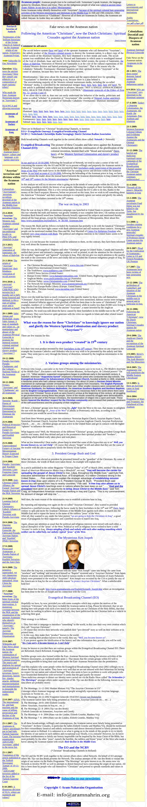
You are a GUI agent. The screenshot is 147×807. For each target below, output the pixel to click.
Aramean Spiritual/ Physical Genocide (135, 51)
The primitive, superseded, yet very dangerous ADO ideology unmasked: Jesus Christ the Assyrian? (10, 576)
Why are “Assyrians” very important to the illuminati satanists (135, 93)
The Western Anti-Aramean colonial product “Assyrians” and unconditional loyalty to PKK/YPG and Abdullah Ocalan (10, 229)
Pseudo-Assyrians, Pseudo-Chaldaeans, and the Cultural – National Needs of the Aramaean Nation (11, 369)
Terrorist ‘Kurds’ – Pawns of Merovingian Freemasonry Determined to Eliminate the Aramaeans (11, 408)
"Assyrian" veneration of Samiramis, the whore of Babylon (10, 251)
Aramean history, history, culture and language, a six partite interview (12, 156)
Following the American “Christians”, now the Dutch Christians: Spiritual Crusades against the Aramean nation (135, 320)
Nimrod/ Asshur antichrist (106, 98)
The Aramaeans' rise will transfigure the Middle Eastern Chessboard (135, 372)
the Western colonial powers (58, 53)
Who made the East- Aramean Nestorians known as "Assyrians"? (10, 96)
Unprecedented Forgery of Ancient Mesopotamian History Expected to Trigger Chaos (11, 450)
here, (44, 122)
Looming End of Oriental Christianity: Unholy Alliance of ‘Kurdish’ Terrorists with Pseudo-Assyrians (11, 509)
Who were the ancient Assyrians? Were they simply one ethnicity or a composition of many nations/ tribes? (10, 77)
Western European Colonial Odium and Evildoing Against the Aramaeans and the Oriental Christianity (136, 137)
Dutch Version (120, 40)
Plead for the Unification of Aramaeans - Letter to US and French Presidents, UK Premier (135, 255)
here (51, 50)
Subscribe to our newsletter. (81, 778)
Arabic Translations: (133, 19)
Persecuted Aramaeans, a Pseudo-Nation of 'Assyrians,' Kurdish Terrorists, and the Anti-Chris (11, 555)
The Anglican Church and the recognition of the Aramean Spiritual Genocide (135, 342)
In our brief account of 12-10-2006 (44, 173)
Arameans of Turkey (11, 122)
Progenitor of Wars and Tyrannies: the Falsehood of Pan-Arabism (135, 403)
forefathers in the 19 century (78, 348)
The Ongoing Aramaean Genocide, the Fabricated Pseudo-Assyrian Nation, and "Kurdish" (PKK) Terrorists (11, 531)
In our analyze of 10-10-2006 (35, 162)
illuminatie (89, 90)
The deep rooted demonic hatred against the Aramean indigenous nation (135, 78)
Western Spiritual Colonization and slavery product (91, 154)
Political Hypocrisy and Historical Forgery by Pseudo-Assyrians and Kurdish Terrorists (11, 431)
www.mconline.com (64, 289)
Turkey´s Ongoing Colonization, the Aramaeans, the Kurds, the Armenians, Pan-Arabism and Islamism (135, 112)
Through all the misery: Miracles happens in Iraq (134, 190)
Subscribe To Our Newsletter (11, 62)
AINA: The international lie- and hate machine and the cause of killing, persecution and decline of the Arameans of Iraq (11, 708)
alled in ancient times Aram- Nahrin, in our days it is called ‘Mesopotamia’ (71, 6)
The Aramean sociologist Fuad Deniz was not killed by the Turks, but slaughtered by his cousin (135, 207)
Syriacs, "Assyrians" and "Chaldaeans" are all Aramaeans (10, 389)
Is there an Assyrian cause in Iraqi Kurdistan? (135, 387)
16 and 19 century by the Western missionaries (44, 179)
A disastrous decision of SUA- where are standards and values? (11, 792)
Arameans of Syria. (11, 115)
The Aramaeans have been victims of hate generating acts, (134, 272)
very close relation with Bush (44, 234)
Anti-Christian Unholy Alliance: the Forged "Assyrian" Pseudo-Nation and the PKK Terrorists (11, 487)
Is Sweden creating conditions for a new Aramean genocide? (134, 227)
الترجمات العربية (135, 23)
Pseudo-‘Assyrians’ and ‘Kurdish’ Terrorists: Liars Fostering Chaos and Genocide (11, 469)
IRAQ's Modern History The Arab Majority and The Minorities (135, 358)
